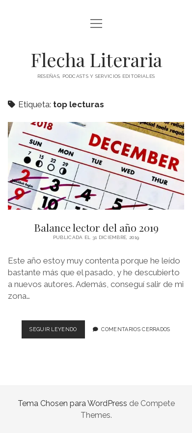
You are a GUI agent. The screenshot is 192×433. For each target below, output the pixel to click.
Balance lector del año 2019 (96, 166)
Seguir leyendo (56, 331)
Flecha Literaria (96, 59)
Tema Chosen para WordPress (72, 403)
